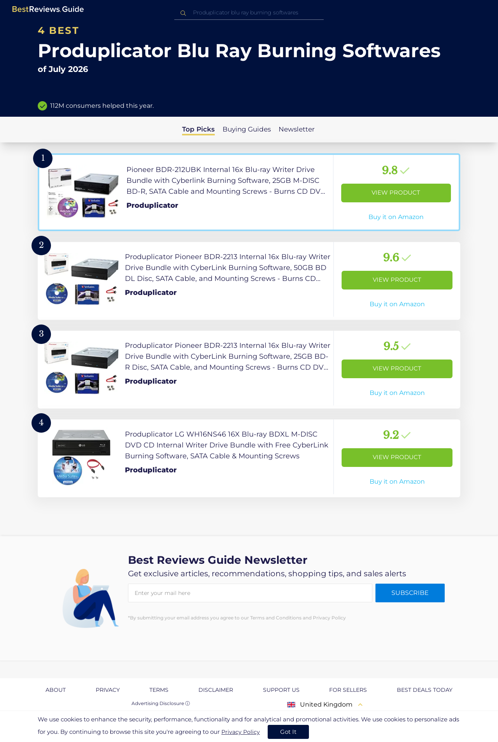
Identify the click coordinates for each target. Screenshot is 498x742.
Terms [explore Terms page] (158, 689)
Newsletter (297, 129)
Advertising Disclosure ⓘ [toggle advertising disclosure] (161, 703)
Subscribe (410, 592)
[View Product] (249, 192)
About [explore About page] (56, 689)
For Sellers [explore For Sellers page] (348, 689)
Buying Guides (247, 129)
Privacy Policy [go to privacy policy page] (240, 731)
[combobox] (249, 12)
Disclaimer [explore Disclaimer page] (215, 689)
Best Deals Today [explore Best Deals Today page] (424, 689)
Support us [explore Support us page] (281, 689)
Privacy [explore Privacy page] (108, 689)
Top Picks (198, 129)
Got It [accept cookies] (288, 731)
